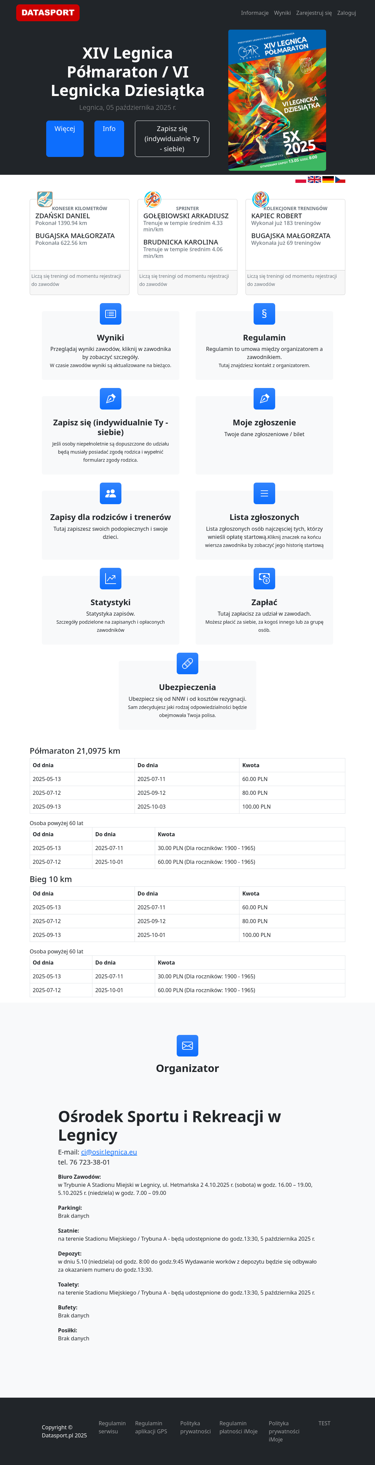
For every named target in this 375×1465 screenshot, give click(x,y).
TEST (324, 1423)
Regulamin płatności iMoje (239, 1427)
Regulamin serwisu (112, 1427)
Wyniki (282, 13)
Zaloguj (346, 13)
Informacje (255, 13)
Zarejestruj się (314, 13)
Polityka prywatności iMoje (284, 1431)
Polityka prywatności (195, 1427)
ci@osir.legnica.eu (109, 1152)
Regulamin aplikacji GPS (151, 1427)
